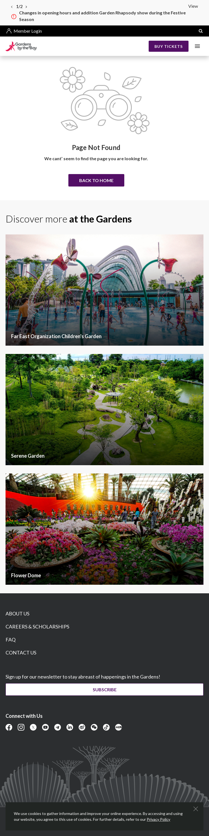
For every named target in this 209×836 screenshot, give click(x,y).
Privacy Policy (158, 819)
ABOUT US (17, 613)
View (193, 6)
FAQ (11, 639)
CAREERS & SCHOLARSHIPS (37, 626)
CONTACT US (21, 652)
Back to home (96, 180)
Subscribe (105, 689)
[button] (200, 31)
